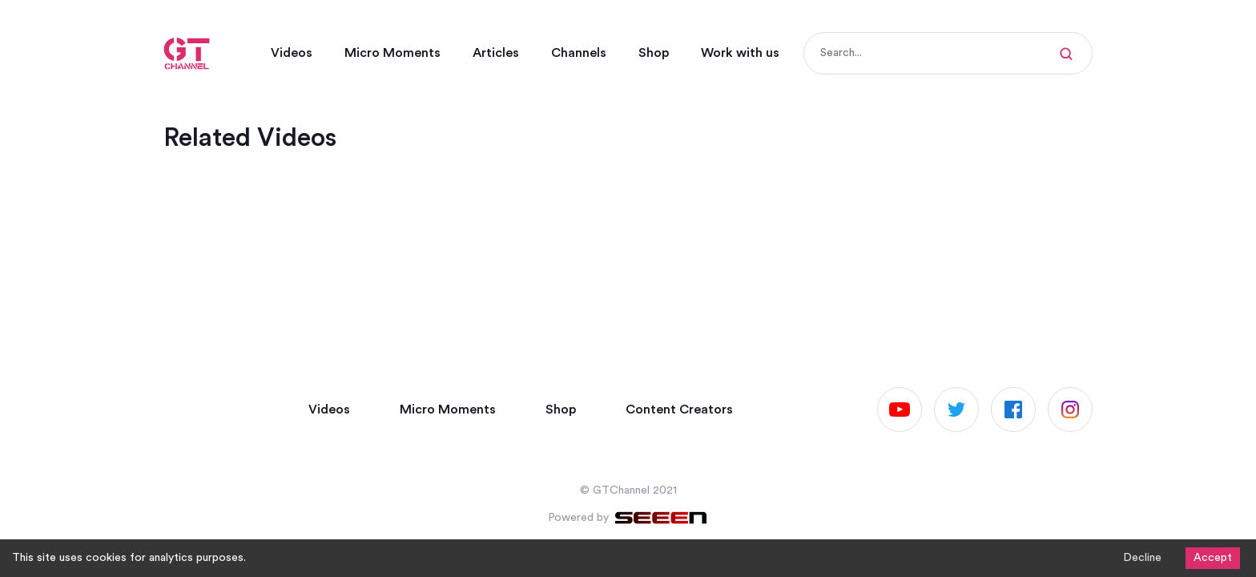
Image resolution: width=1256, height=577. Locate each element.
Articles (496, 52)
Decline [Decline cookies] (1142, 557)
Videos (291, 52)
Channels (578, 52)
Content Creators (679, 409)
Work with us (740, 52)
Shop (653, 52)
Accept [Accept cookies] (1213, 557)
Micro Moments (392, 52)
